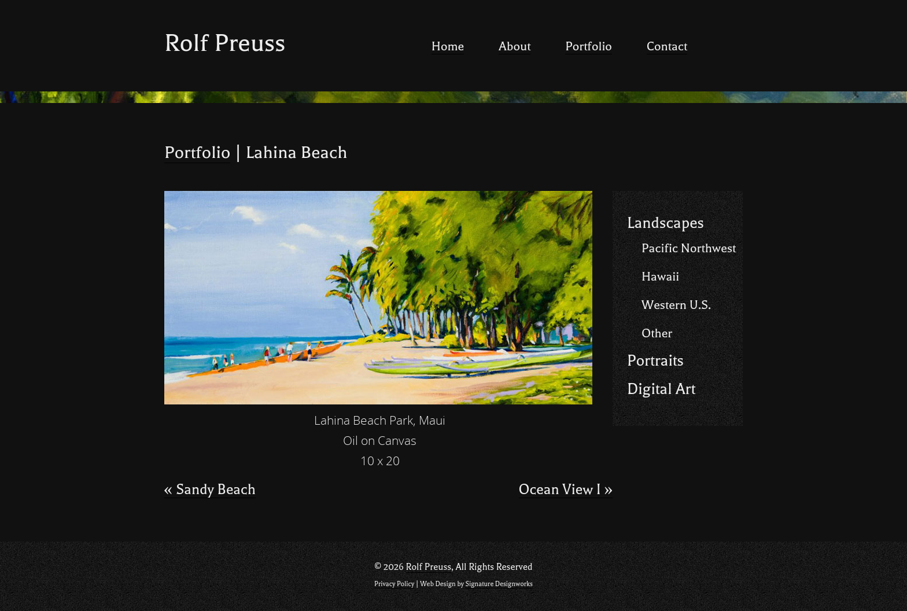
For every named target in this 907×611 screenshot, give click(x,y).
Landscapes (665, 223)
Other (656, 333)
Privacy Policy (394, 584)
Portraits (655, 361)
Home (448, 46)
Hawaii (660, 277)
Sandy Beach (210, 489)
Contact (667, 46)
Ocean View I (566, 489)
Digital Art (661, 389)
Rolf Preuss (224, 43)
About (514, 46)
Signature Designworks (498, 584)
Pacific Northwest (688, 248)
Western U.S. (676, 305)
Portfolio (588, 46)
